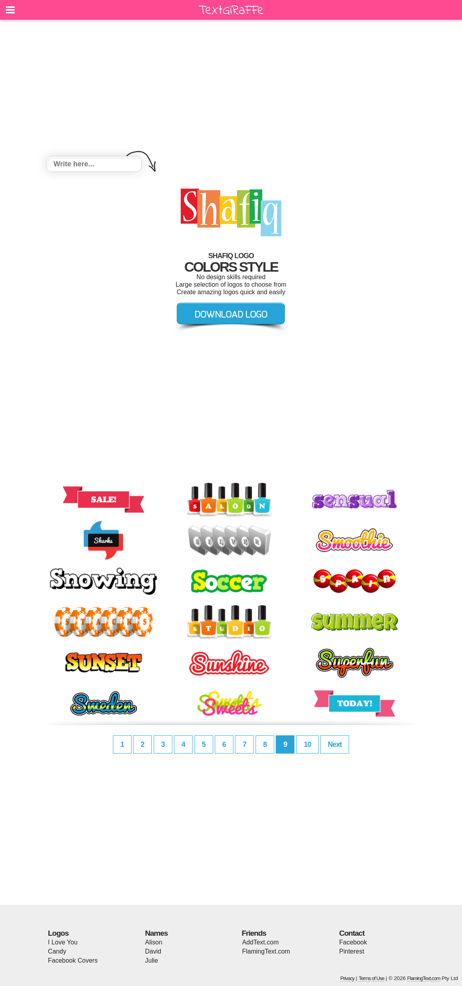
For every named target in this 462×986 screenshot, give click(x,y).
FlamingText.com (266, 951)
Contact (352, 933)
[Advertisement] (231, 89)
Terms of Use (371, 978)
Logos (58, 933)
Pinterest (351, 951)
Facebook (353, 942)
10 (307, 744)
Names (156, 933)
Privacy (347, 978)
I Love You (63, 942)
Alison (153, 942)
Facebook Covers (72, 960)
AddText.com (260, 942)
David (153, 951)
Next (335, 744)
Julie (151, 960)
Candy (57, 951)
